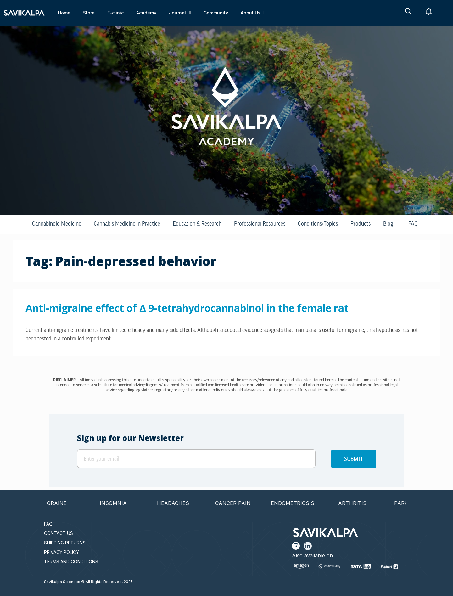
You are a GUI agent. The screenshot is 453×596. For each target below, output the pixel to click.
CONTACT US (58, 533)
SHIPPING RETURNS (65, 542)
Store (89, 12)
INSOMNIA (120, 503)
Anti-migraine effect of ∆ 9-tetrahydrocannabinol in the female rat (187, 308)
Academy (146, 12)
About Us (253, 13)
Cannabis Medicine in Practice (127, 224)
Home (64, 12)
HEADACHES (180, 503)
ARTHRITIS (359, 503)
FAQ (413, 224)
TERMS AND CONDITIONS (71, 561)
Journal (180, 13)
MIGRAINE (61, 503)
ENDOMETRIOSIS (299, 503)
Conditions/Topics (318, 224)
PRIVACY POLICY (61, 552)
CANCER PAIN (240, 503)
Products (360, 224)
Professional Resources (259, 224)
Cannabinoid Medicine (56, 224)
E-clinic (115, 12)
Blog (388, 224)
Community (216, 12)
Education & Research (197, 224)
